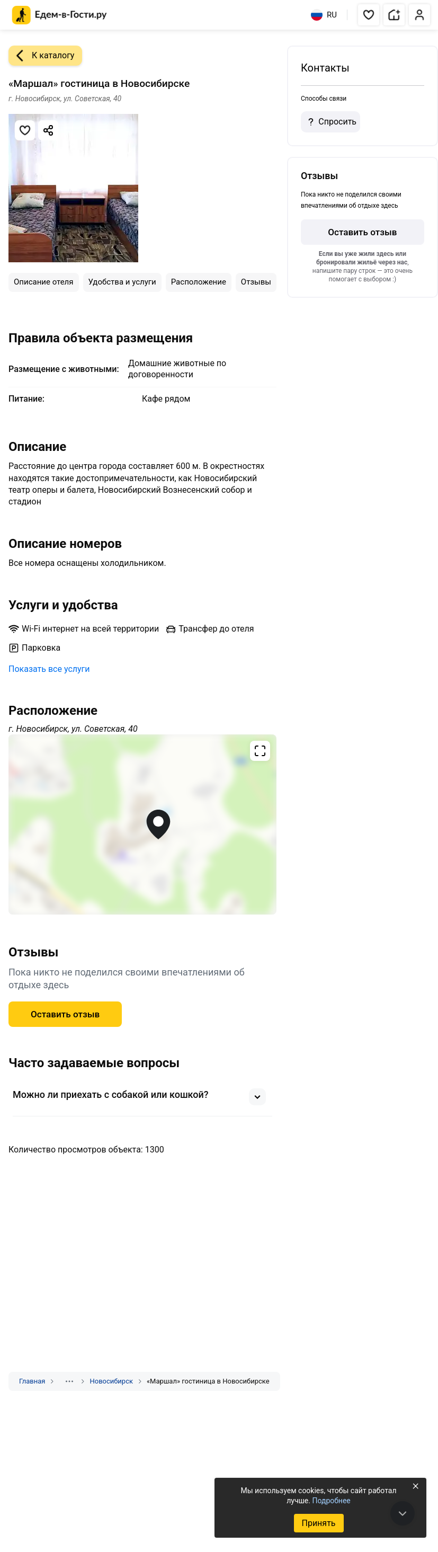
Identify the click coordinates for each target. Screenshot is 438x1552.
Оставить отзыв (65, 1014)
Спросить (330, 122)
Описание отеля (44, 282)
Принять (318, 1523)
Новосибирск (111, 1381)
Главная (32, 1381)
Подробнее (331, 1500)
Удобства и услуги (122, 282)
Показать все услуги (49, 669)
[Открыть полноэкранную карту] (142, 824)
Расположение (198, 282)
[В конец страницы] (402, 1513)
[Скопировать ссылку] (48, 130)
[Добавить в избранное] (25, 130)
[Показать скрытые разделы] (69, 1381)
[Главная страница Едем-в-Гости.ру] (59, 15)
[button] (368, 14)
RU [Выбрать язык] (324, 15)
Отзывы (256, 282)
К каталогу (41, 56)
